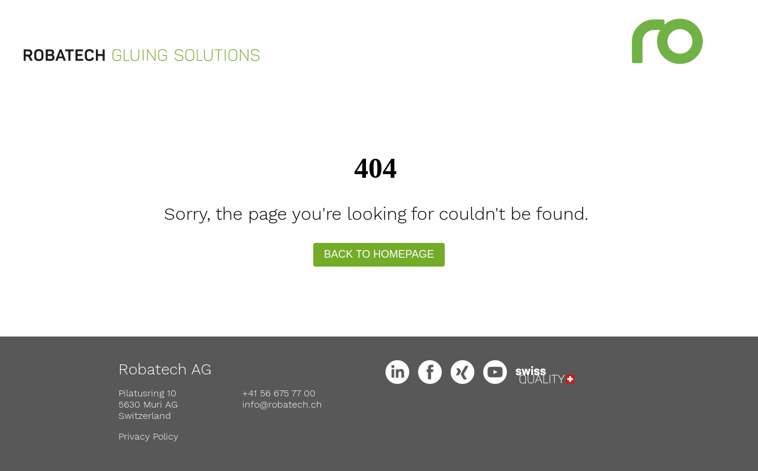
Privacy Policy (148, 436)
